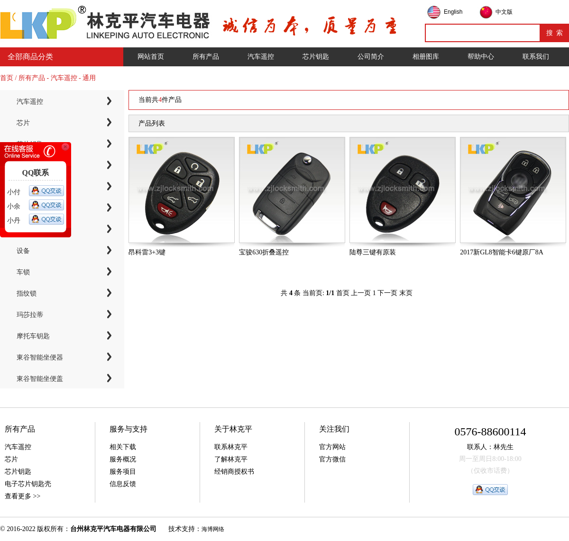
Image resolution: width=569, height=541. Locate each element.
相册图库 (426, 56)
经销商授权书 (234, 471)
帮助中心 (481, 56)
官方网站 (332, 447)
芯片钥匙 (316, 56)
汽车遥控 (261, 56)
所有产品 (206, 56)
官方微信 (332, 459)
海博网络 (213, 529)
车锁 (23, 272)
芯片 (23, 122)
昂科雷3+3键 (146, 252)
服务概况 (123, 459)
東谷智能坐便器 (40, 357)
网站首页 (151, 56)
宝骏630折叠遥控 (264, 252)
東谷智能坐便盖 (40, 378)
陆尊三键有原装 (372, 252)
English (453, 12)
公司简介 (371, 56)
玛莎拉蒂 (30, 314)
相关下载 (123, 447)
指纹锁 (27, 293)
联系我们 (536, 56)
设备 (23, 250)
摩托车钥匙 (33, 336)
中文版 (504, 12)
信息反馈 (123, 483)
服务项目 (123, 471)
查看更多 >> (22, 496)
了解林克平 (231, 459)
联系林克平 (231, 447)
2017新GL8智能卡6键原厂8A (501, 252)
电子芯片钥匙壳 (28, 483)
